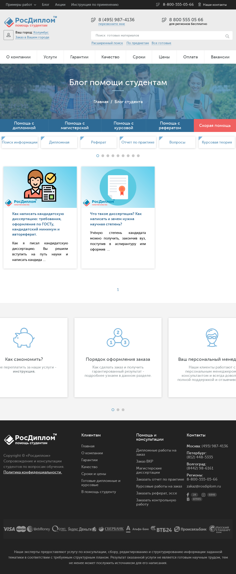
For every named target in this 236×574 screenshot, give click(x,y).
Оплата (190, 57)
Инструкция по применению (94, 5)
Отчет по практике (137, 142)
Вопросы (177, 142)
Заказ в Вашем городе (32, 37)
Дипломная (59, 142)
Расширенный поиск (107, 43)
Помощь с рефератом (170, 125)
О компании (18, 57)
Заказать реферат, (152, 493)
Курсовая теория (217, 142)
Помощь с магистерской (75, 125)
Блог (45, 5)
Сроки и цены (93, 474)
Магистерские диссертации (149, 470)
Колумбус (41, 32)
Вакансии (220, 57)
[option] (20, 142)
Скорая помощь (215, 125)
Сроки (139, 57)
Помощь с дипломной (24, 125)
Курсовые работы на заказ (159, 486)
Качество (110, 57)
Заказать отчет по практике (160, 479)
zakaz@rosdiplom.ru (204, 486)
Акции (60, 5)
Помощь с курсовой (124, 125)
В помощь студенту (98, 492)
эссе (173, 493)
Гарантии (79, 57)
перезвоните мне (111, 24)
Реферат (98, 142)
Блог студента (129, 101)
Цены (164, 57)
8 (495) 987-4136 (116, 19)
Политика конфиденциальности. (32, 472)
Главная (101, 101)
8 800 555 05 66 (186, 19)
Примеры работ (19, 5)
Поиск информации (20, 142)
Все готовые (161, 43)
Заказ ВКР (144, 461)
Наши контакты (215, 4)
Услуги (50, 57)
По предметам (138, 43)
